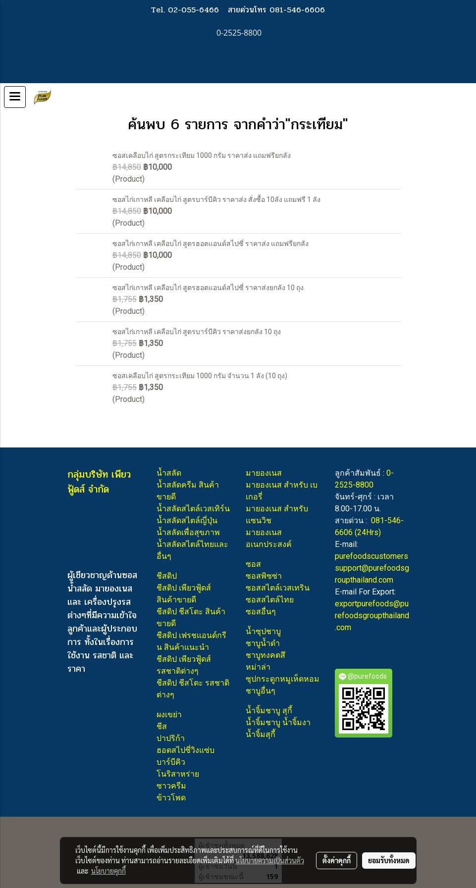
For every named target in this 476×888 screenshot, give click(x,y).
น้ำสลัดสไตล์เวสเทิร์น (193, 508)
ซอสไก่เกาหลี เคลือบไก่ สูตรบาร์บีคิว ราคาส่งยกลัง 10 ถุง (196, 332)
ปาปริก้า (171, 738)
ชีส (162, 726)
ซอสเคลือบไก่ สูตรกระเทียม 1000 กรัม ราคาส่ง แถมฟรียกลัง (201, 155)
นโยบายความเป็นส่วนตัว (269, 860)
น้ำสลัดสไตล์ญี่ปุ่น (187, 520)
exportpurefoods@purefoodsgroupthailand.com (372, 615)
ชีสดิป (167, 576)
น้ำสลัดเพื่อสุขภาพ (188, 532)
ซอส (253, 564)
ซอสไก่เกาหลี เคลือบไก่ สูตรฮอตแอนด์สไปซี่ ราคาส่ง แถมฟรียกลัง (210, 243)
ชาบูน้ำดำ (263, 643)
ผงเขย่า (169, 714)
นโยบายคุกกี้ (108, 870)
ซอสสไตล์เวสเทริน (278, 587)
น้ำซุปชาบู (263, 631)
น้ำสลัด (169, 473)
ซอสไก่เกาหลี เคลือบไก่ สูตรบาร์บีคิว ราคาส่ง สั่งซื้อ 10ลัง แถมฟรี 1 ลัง (216, 199)
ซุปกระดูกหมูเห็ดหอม (282, 679)
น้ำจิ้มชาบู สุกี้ (269, 710)
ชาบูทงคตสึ (265, 655)
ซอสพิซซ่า (264, 576)
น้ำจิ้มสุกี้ (260, 734)
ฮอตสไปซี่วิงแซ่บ (185, 750)
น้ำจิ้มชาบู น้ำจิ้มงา (278, 722)
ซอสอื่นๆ (261, 611)
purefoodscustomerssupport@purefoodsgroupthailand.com (372, 568)
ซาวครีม (171, 785)
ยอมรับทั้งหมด (389, 860)
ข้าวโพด (171, 797)
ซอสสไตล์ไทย (270, 599)
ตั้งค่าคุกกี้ (336, 860)
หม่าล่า (258, 667)
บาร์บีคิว (171, 762)
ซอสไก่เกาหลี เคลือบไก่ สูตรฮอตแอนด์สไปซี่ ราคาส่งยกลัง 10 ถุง (208, 288)
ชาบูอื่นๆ (260, 690)
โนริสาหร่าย (178, 774)
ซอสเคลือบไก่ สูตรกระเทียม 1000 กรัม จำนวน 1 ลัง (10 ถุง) (199, 376)
